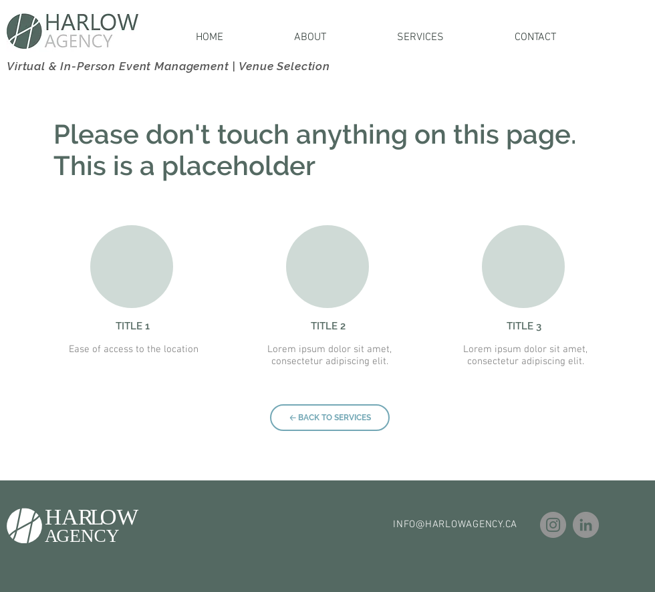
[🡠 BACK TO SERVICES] (330, 417)
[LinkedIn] (586, 525)
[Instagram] (553, 525)
